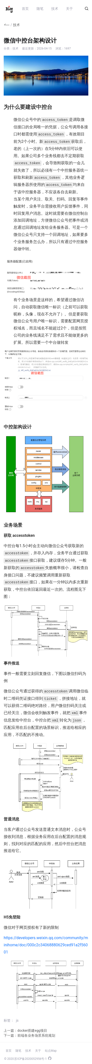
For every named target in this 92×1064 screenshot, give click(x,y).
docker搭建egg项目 (32, 1027)
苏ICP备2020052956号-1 (30, 1055)
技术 (54, 9)
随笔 (40, 9)
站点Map (51, 1047)
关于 (69, 9)
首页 (25, 9)
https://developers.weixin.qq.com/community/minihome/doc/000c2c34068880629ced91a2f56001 (46, 941)
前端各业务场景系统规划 (36, 1032)
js (17, 1017)
